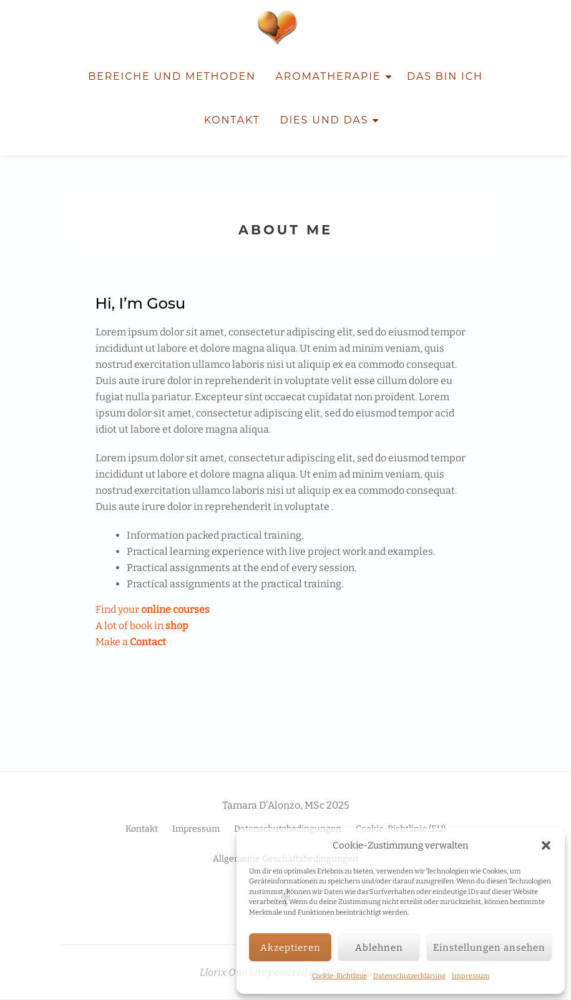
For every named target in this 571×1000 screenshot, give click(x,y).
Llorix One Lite (234, 972)
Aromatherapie (328, 76)
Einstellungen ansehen (489, 947)
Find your (152, 609)
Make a (130, 642)
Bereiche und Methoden (172, 76)
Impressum (471, 976)
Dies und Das (324, 120)
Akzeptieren (290, 947)
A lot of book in (141, 626)
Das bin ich (445, 76)
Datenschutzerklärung (409, 976)
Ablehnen (379, 947)
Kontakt (232, 120)
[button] (546, 845)
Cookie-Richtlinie (339, 976)
